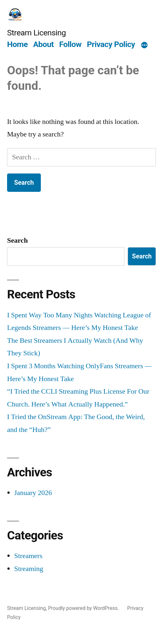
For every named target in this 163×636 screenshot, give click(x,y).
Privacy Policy (111, 44)
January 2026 (33, 492)
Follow (70, 44)
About (43, 44)
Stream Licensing (36, 32)
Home (17, 44)
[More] (144, 45)
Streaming (28, 568)
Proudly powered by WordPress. (84, 608)
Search (17, 240)
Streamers (28, 555)
